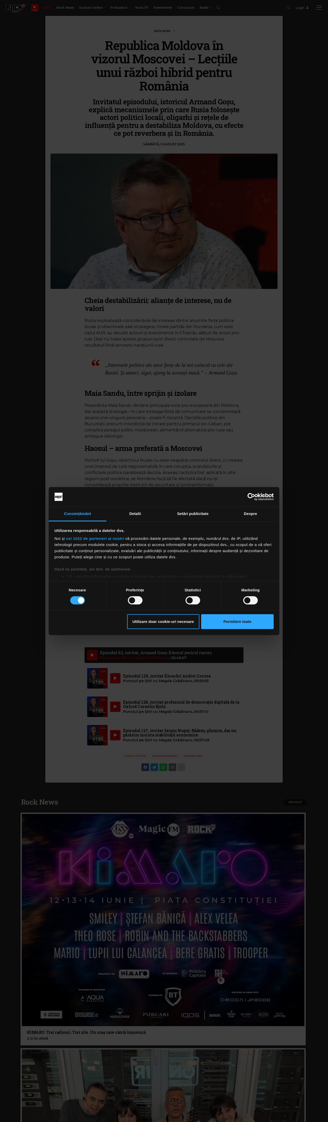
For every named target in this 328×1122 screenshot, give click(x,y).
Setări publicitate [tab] (193, 513)
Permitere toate (237, 621)
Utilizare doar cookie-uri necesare (163, 621)
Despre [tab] (250, 513)
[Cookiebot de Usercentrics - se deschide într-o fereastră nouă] (251, 497)
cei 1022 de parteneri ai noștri (95, 538)
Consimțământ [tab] (77, 513)
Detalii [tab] (135, 513)
